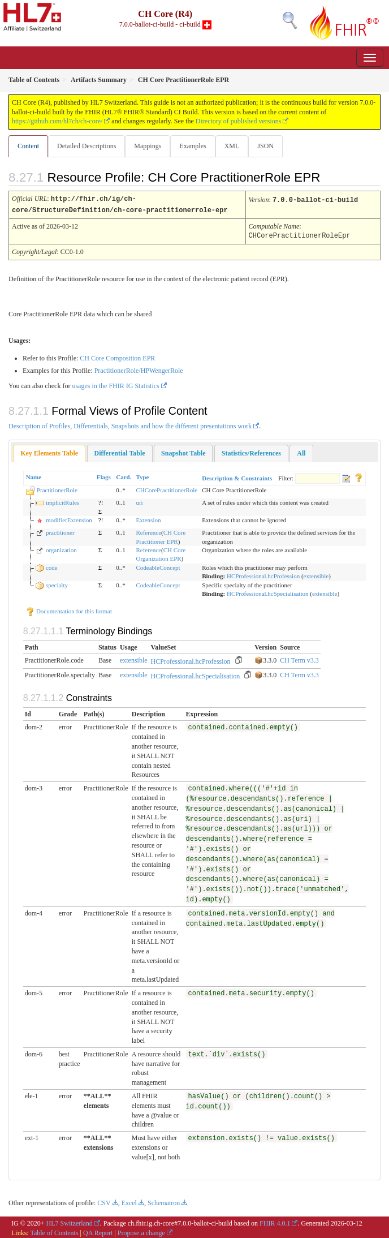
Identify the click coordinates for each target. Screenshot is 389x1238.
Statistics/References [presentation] (251, 451)
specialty (57, 583)
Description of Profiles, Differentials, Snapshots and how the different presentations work (130, 424)
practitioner (60, 530)
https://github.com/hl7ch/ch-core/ (57, 121)
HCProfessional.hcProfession (263, 574)
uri (139, 500)
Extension (148, 518)
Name (34, 475)
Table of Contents (54, 1231)
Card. (123, 475)
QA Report (98, 1231)
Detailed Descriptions (86, 146)
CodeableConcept (158, 565)
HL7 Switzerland (69, 1222)
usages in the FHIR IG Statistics (115, 384)
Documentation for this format (68, 609)
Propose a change (141, 1231)
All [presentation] (301, 451)
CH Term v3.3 (299, 659)
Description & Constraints (237, 476)
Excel (129, 1201)
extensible (316, 574)
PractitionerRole (57, 488)
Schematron (164, 1201)
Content (28, 146)
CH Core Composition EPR (117, 356)
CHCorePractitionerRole (166, 488)
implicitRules (62, 500)
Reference (148, 530)
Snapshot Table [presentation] (183, 451)
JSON (265, 146)
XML (232, 146)
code (52, 565)
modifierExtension (69, 518)
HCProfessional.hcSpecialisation (268, 591)
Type (142, 475)
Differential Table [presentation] (119, 451)
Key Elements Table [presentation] (49, 451)
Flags (104, 475)
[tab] (49, 452)
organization (61, 548)
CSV (103, 1201)
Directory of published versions (239, 121)
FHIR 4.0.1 (275, 1222)
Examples (192, 146)
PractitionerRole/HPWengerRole (138, 369)
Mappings (147, 146)
